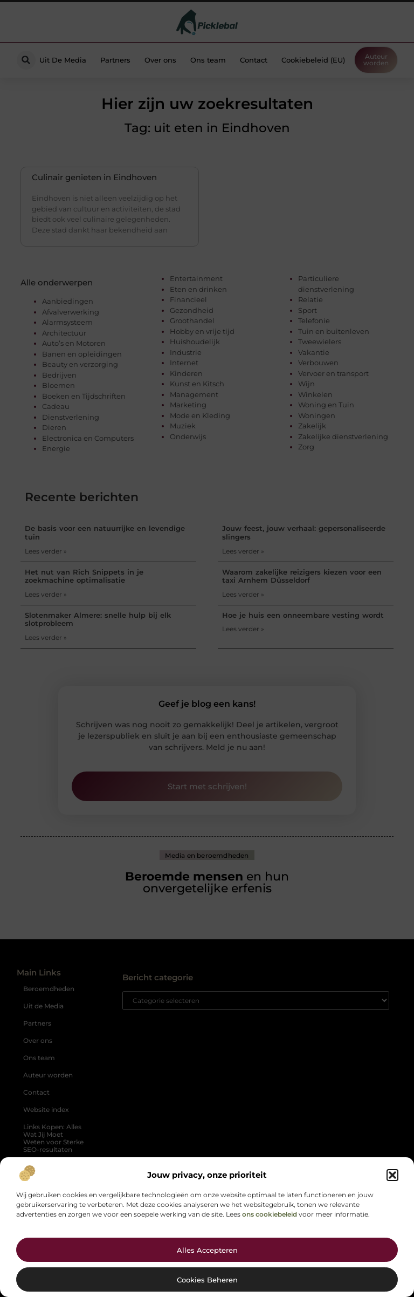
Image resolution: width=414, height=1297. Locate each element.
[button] (392, 1175)
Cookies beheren (207, 1279)
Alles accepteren (207, 1250)
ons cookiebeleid (269, 1214)
